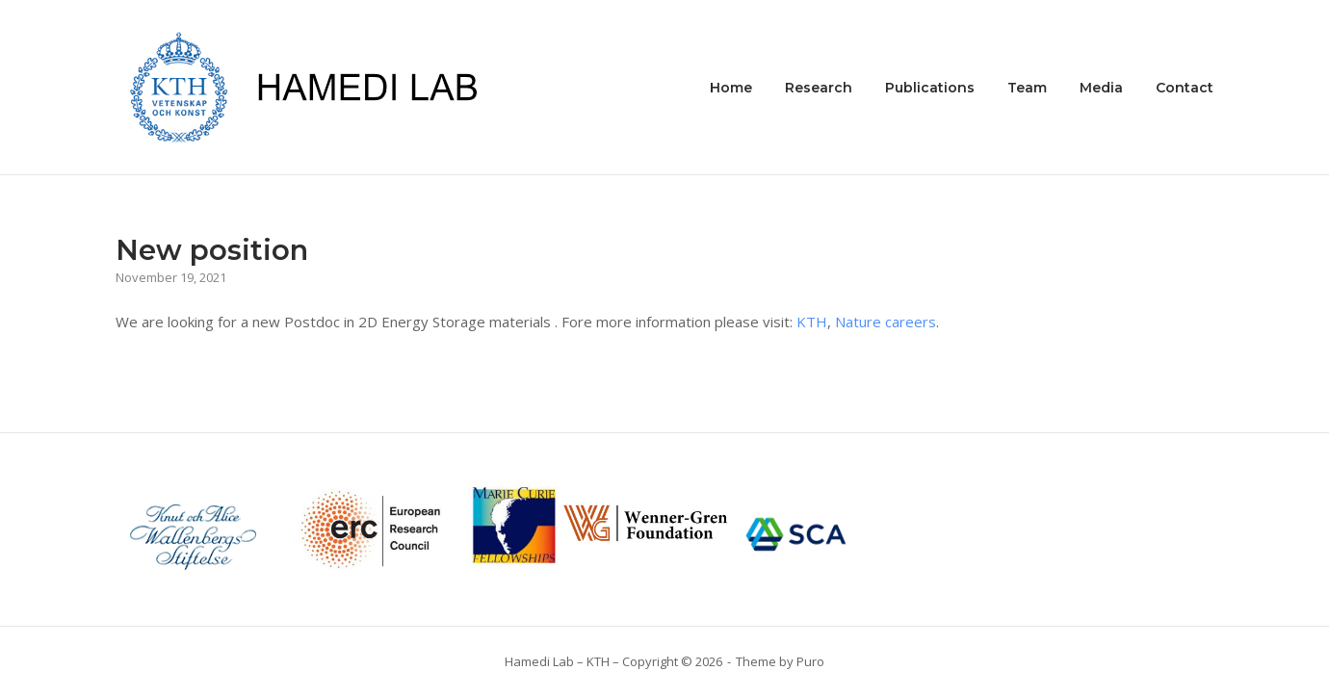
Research (818, 87)
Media (1101, 87)
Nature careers (885, 321)
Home (731, 87)
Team (1027, 87)
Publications (930, 87)
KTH (811, 321)
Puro (810, 661)
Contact (1184, 87)
